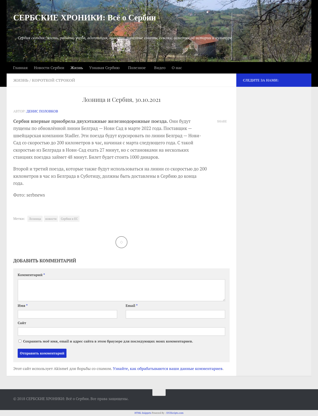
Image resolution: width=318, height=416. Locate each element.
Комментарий (31, 275)
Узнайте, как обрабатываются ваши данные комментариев (168, 368)
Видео (160, 67)
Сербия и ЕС (69, 219)
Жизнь (76, 67)
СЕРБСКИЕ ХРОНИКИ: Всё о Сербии (84, 17)
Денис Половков (42, 111)
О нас (177, 67)
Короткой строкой (53, 80)
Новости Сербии (49, 67)
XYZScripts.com (175, 412)
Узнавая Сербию (104, 67)
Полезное (137, 67)
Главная (20, 67)
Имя (23, 305)
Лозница (35, 219)
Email (132, 305)
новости (51, 219)
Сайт (22, 323)
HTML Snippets (142, 412)
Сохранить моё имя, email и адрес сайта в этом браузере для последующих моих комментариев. (108, 341)
